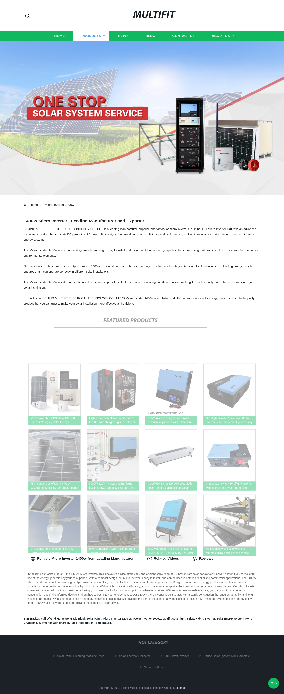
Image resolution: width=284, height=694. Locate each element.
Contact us (183, 36)
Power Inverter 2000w (147, 618)
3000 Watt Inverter (178, 656)
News (123, 36)
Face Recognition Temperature (91, 622)
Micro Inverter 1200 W (117, 618)
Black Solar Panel (89, 618)
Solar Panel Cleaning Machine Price (82, 656)
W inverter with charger (53, 622)
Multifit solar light (174, 618)
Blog (150, 36)
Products (91, 36)
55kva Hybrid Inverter (201, 618)
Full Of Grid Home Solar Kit (59, 618)
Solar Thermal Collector (136, 656)
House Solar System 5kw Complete (228, 656)
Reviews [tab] (203, 558)
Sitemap (181, 687)
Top (274, 683)
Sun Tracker (31, 618)
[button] (27, 16)
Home (59, 36)
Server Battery (155, 667)
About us (221, 36)
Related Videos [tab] (163, 558)
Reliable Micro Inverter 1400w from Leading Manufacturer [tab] (82, 558)
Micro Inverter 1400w (59, 204)
